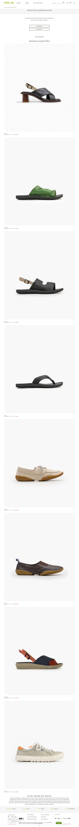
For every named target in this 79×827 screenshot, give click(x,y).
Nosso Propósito (30, 814)
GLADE (5, 509)
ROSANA (6, 696)
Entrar (68, 3)
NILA (5, 790)
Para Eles (39, 26)
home (5, 7)
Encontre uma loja (16, 821)
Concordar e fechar (59, 823)
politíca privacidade (38, 823)
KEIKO (5, 133)
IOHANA (6, 227)
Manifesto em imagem (31, 819)
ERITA (5, 603)
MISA (5, 415)
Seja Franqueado (44, 819)
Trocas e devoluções (45, 814)
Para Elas (39, 29)
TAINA (5, 321)
